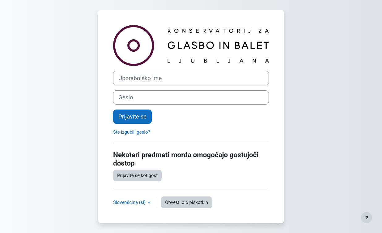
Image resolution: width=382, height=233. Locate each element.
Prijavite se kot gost (137, 175)
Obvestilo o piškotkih (186, 202)
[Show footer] (366, 217)
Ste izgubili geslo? (131, 132)
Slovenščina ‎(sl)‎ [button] (130, 202)
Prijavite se (132, 116)
